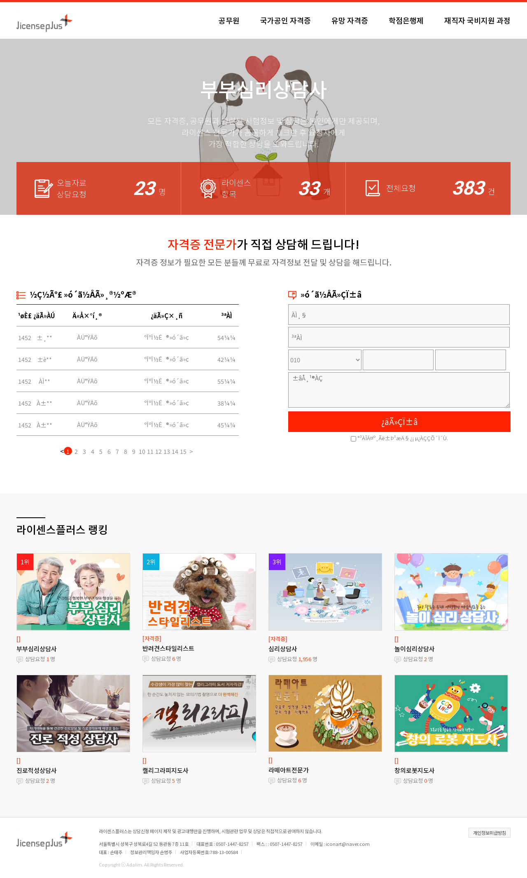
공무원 (229, 20)
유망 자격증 (349, 20)
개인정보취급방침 (489, 832)
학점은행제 (406, 20)
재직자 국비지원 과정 (477, 20)
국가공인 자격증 (285, 20)
